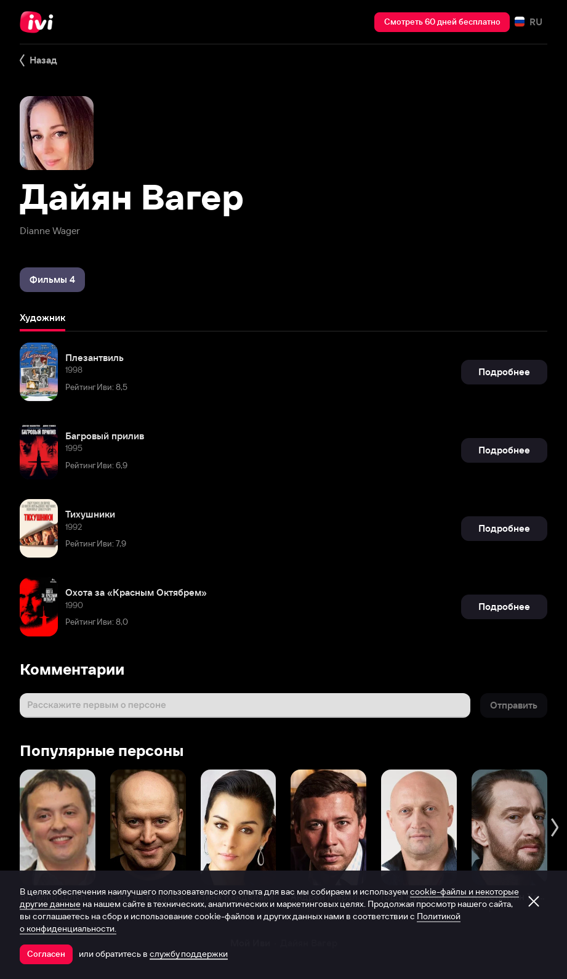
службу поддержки (189, 954)
